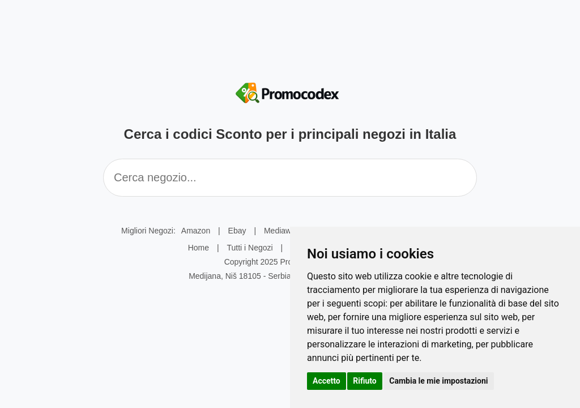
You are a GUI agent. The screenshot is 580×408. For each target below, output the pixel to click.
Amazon (195, 230)
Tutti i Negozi (249, 247)
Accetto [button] (326, 380)
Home (198, 247)
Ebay (237, 230)
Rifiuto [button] (365, 380)
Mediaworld (284, 230)
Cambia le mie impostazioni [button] (438, 380)
